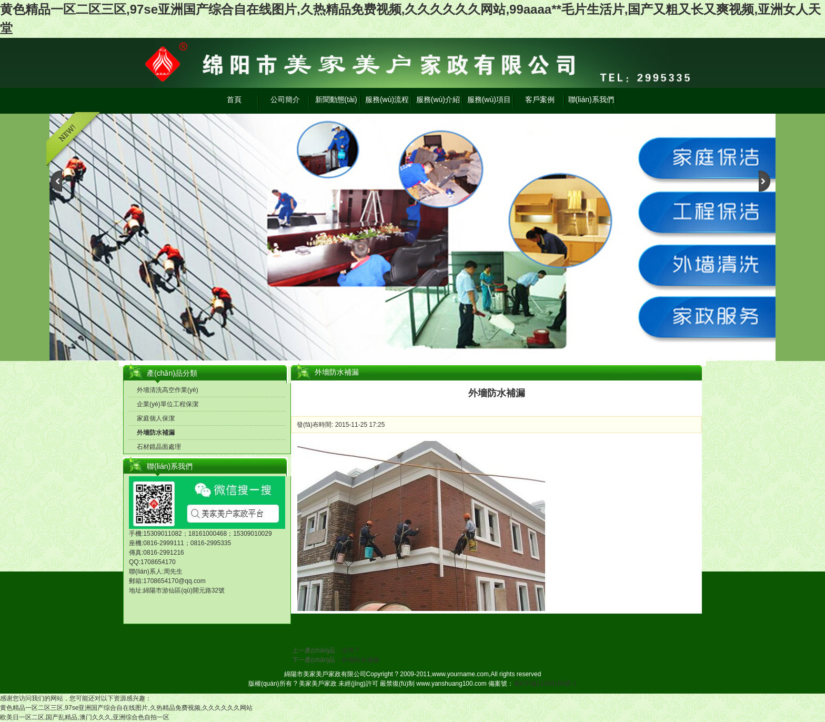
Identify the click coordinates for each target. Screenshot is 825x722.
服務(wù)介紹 (438, 99)
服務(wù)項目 (489, 99)
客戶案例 (540, 99)
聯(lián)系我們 (591, 99)
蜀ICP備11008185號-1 (545, 683)
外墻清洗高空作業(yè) (167, 390)
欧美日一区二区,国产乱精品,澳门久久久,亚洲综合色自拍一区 (84, 717)
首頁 (234, 99)
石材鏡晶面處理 (159, 446)
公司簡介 (285, 99)
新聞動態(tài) (336, 99)
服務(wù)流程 (387, 99)
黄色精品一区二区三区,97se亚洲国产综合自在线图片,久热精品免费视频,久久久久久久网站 (126, 707)
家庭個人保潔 (156, 418)
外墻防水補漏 (156, 432)
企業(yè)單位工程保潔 (167, 404)
